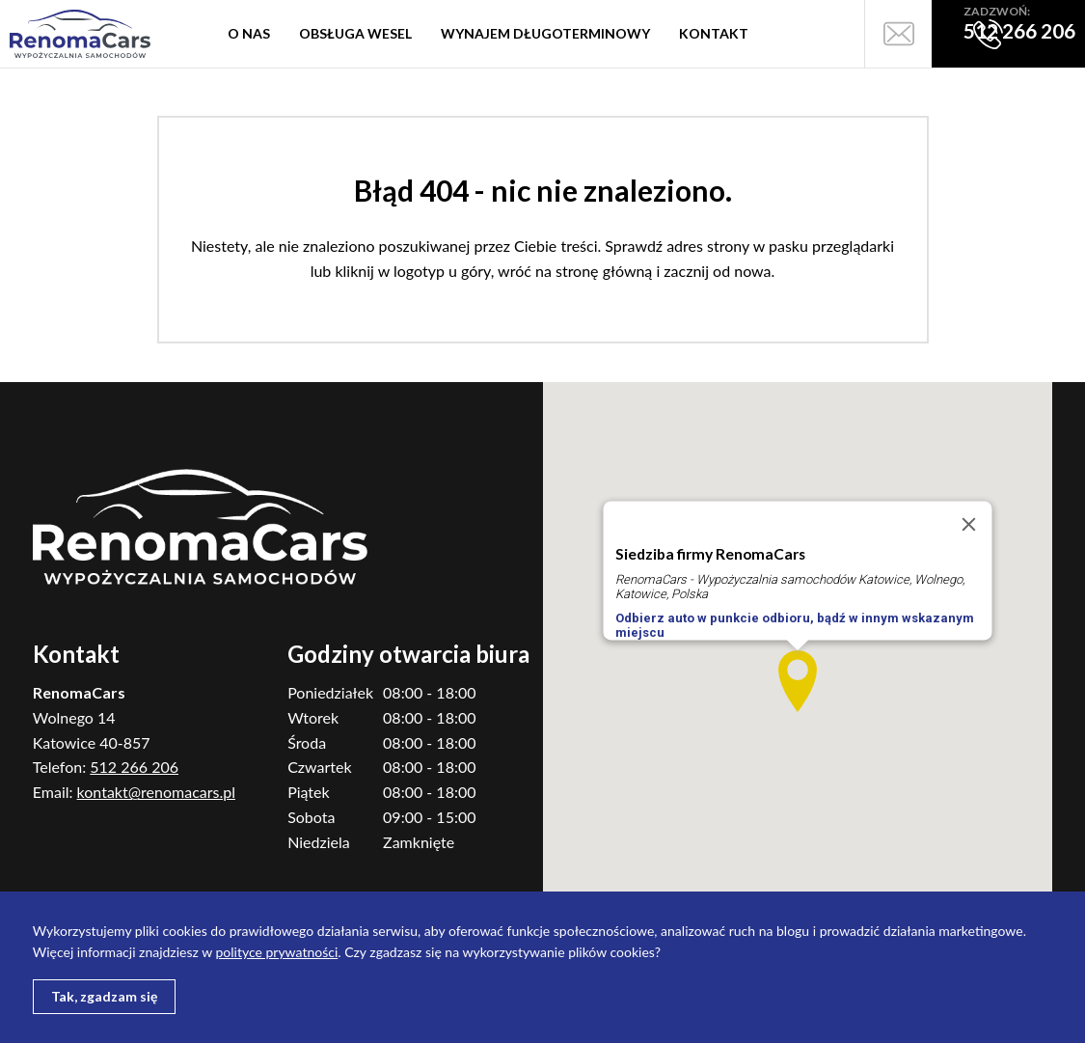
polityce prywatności (276, 952)
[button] (797, 681)
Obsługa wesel (355, 33)
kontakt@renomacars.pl (156, 791)
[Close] (968, 525)
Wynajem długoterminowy (545, 33)
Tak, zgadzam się (104, 996)
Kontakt (713, 33)
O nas (249, 33)
